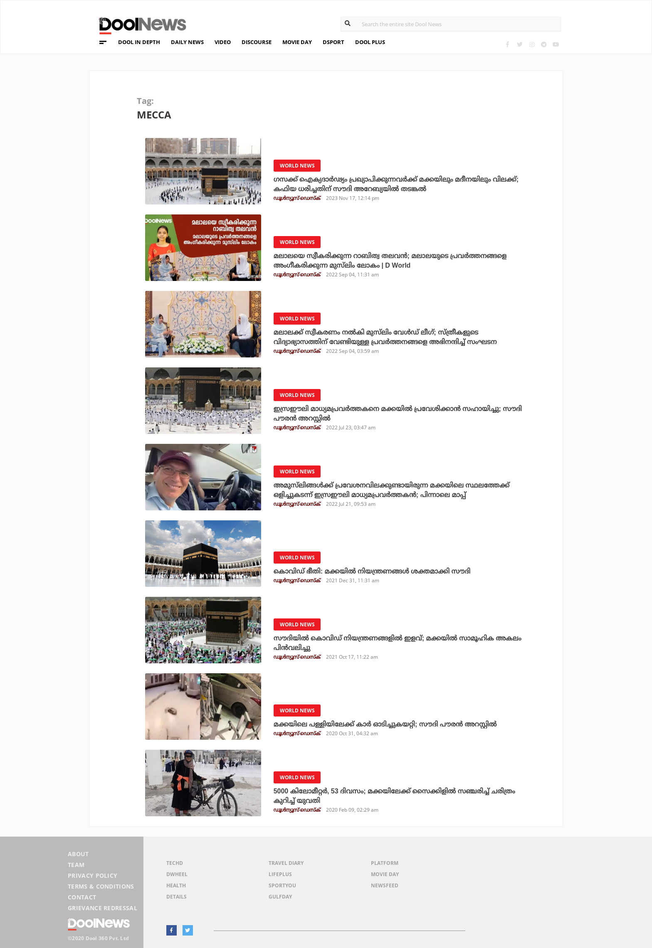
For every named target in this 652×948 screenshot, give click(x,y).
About (78, 854)
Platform (384, 863)
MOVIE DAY (297, 42)
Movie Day (385, 874)
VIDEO (223, 42)
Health (176, 885)
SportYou (282, 885)
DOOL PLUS (370, 42)
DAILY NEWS (187, 42)
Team (76, 865)
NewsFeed (384, 885)
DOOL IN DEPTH (139, 42)
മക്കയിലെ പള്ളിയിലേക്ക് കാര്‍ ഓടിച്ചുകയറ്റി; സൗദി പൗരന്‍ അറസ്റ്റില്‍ (385, 724)
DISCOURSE (257, 42)
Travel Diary (286, 863)
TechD (174, 863)
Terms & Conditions (101, 886)
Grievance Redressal (102, 908)
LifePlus (280, 874)
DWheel (177, 874)
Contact (82, 897)
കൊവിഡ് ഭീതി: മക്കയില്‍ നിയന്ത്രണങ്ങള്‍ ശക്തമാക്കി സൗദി (372, 571)
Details (176, 896)
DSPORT (333, 42)
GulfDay (280, 896)
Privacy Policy (92, 875)
